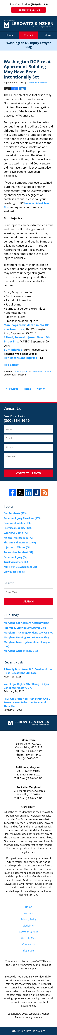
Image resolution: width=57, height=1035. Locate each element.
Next (41, 388)
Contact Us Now (28, 473)
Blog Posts (28, 950)
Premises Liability (42, 371)
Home (9, 35)
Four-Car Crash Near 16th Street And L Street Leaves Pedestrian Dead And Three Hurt (27, 702)
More (48, 35)
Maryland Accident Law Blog (21, 651)
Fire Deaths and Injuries (20, 358)
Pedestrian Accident (18, 552)
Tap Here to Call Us (28, 10)
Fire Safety (11, 365)
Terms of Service (28, 932)
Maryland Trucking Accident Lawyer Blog (28, 632)
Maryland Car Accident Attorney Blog (26, 623)
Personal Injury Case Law (22, 518)
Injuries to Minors (17, 547)
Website (28, 913)
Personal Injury (15, 557)
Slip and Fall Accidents (20, 542)
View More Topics (14, 571)
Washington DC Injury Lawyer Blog (28, 24)
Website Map (28, 938)
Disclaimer (28, 925)
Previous (11, 388)
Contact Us (28, 944)
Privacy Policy (28, 919)
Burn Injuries (13, 349)
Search (28, 601)
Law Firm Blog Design (28, 1031)
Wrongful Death (16, 532)
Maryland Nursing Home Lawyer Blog (26, 637)
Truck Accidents (16, 562)
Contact (28, 35)
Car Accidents (15, 513)
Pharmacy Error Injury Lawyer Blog (25, 627)
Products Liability (17, 523)
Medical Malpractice (18, 537)
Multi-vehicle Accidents (20, 567)
